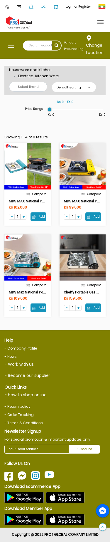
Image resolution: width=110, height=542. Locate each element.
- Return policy (17, 406)
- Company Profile (20, 348)
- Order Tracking (19, 414)
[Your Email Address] (36, 449)
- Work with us (19, 364)
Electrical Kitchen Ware (38, 75)
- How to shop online (25, 395)
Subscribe (84, 449)
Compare (36, 194)
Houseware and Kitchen (30, 69)
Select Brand (28, 86)
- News (10, 356)
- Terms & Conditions (23, 422)
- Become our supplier (27, 375)
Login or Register (78, 6)
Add (38, 216)
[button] (102, 527)
